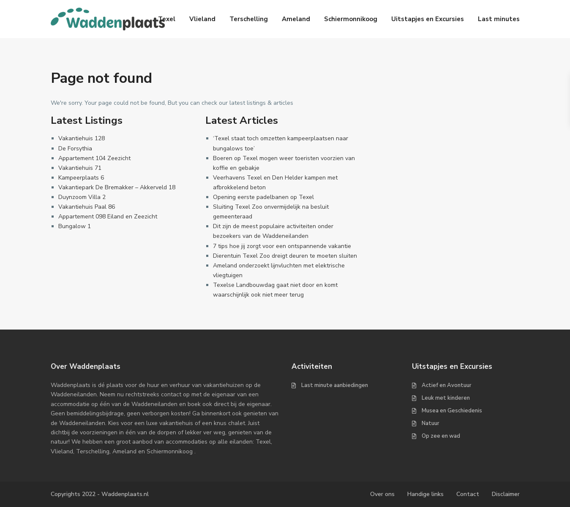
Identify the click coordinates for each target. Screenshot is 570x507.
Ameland (296, 19)
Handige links (425, 494)
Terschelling (248, 19)
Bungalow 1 (74, 226)
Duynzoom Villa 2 (82, 197)
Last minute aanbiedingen (334, 385)
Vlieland (202, 19)
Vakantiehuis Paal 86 (86, 207)
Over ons (382, 494)
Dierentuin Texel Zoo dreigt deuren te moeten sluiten (285, 256)
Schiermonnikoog (350, 19)
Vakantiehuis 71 (79, 168)
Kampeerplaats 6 (81, 178)
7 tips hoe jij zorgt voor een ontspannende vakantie (282, 246)
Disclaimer (506, 494)
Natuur (430, 423)
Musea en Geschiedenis (452, 410)
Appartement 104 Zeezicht (94, 158)
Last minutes (499, 19)
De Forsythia (75, 148)
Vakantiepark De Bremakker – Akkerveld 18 (116, 187)
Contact (467, 494)
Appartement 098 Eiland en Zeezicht (107, 217)
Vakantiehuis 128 (81, 138)
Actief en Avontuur (447, 385)
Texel (166, 19)
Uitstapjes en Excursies (427, 19)
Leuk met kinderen (446, 398)
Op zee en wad (441, 436)
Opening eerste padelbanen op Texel (263, 197)
